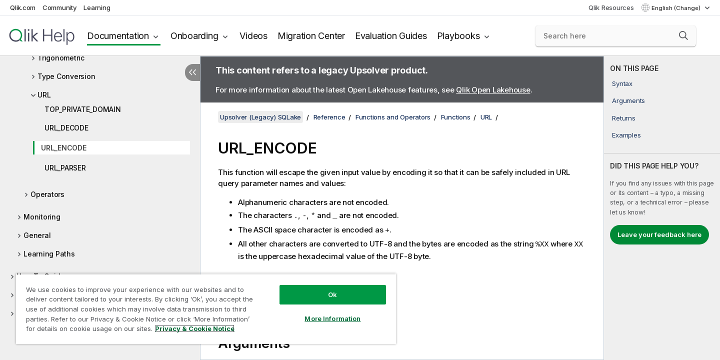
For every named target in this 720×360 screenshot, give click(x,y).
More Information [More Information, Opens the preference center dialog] (332, 318)
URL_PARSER (65, 168)
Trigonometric (61, 58)
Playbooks (458, 35)
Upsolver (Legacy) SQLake (260, 117)
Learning (97, 8)
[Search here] (616, 36)
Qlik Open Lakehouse (493, 89)
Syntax (622, 84)
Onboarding (194, 35)
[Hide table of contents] (192, 72)
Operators (47, 194)
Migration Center (311, 35)
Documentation (118, 35)
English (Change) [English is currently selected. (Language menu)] (677, 8)
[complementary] (662, 208)
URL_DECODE (66, 128)
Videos (254, 35)
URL (44, 94)
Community (59, 8)
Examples (626, 135)
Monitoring (42, 216)
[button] (683, 35)
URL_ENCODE (63, 148)
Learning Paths (49, 254)
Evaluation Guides (391, 35)
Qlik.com (23, 8)
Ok (332, 294)
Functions (455, 117)
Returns (623, 118)
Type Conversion (66, 76)
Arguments (628, 100)
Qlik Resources (611, 8)
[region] (206, 309)
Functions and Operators (393, 117)
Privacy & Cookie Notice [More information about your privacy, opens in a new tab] (194, 328)
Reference (330, 117)
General (37, 235)
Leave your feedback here (660, 234)
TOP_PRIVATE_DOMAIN (82, 109)
